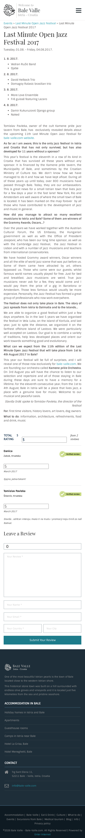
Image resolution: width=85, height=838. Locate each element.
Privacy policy (42, 823)
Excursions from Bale (29, 819)
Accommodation (14, 815)
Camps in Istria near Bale (20, 736)
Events (8, 23)
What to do (74, 815)
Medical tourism (54, 819)
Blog (68, 819)
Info (76, 819)
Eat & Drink (47, 815)
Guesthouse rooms (16, 728)
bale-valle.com (66, 364)
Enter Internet (42, 834)
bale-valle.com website (19, 138)
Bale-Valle (32, 815)
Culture (61, 815)
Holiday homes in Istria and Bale (25, 712)
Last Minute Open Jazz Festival (36, 23)
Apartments (12, 720)
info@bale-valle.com (24, 785)
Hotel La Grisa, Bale (16, 743)
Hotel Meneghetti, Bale (18, 751)
